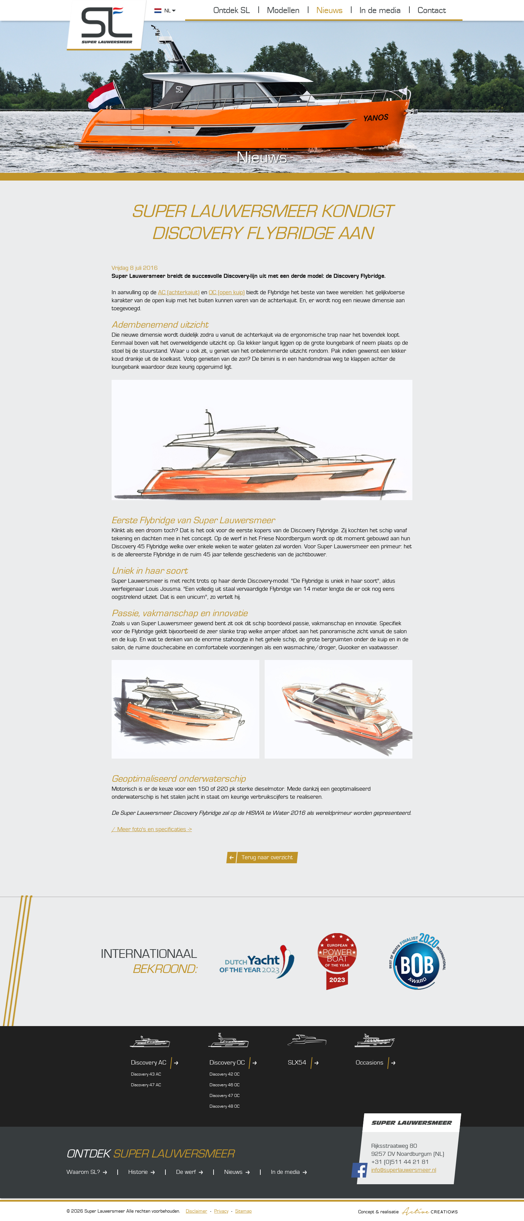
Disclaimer (196, 1211)
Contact (432, 10)
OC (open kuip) (227, 292)
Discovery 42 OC (225, 1074)
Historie (138, 1172)
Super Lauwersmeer (108, 26)
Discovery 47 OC (225, 1095)
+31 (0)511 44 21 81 (400, 1162)
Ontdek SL (232, 10)
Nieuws (329, 10)
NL (167, 11)
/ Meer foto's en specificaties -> (152, 829)
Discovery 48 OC (225, 1106)
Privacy (221, 1211)
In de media (380, 10)
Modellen (283, 10)
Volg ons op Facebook (359, 1170)
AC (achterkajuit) (179, 292)
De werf (186, 1172)
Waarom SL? (83, 1172)
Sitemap (243, 1211)
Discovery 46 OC (225, 1085)
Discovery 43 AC (146, 1074)
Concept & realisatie (407, 1211)
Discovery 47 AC (146, 1085)
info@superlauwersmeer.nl (403, 1170)
